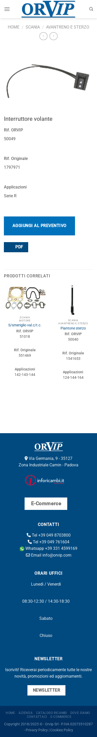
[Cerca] (91, 9)
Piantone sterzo (73, 328)
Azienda (26, 713)
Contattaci (37, 717)
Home (13, 27)
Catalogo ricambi (51, 713)
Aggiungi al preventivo (39, 225)
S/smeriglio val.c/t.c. (24, 325)
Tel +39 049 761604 (48, 541)
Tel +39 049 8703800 (49, 535)
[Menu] (7, 9)
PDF (15, 246)
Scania (33, 27)
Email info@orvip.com (48, 555)
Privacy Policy (37, 730)
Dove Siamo (80, 713)
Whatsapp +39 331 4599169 (48, 548)
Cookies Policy (61, 730)
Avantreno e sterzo (67, 27)
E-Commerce (60, 717)
